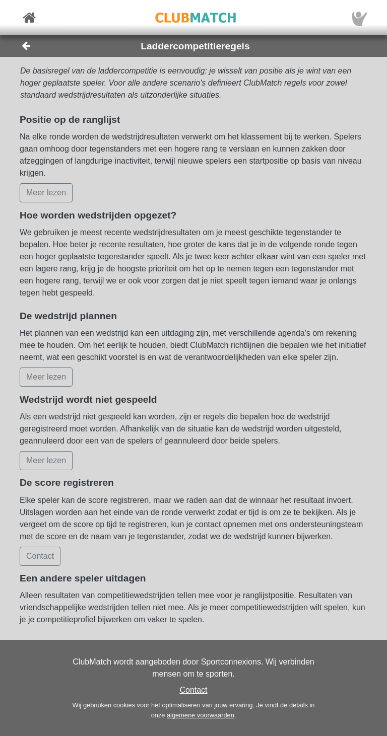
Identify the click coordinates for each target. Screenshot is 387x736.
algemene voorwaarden (200, 715)
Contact (193, 690)
